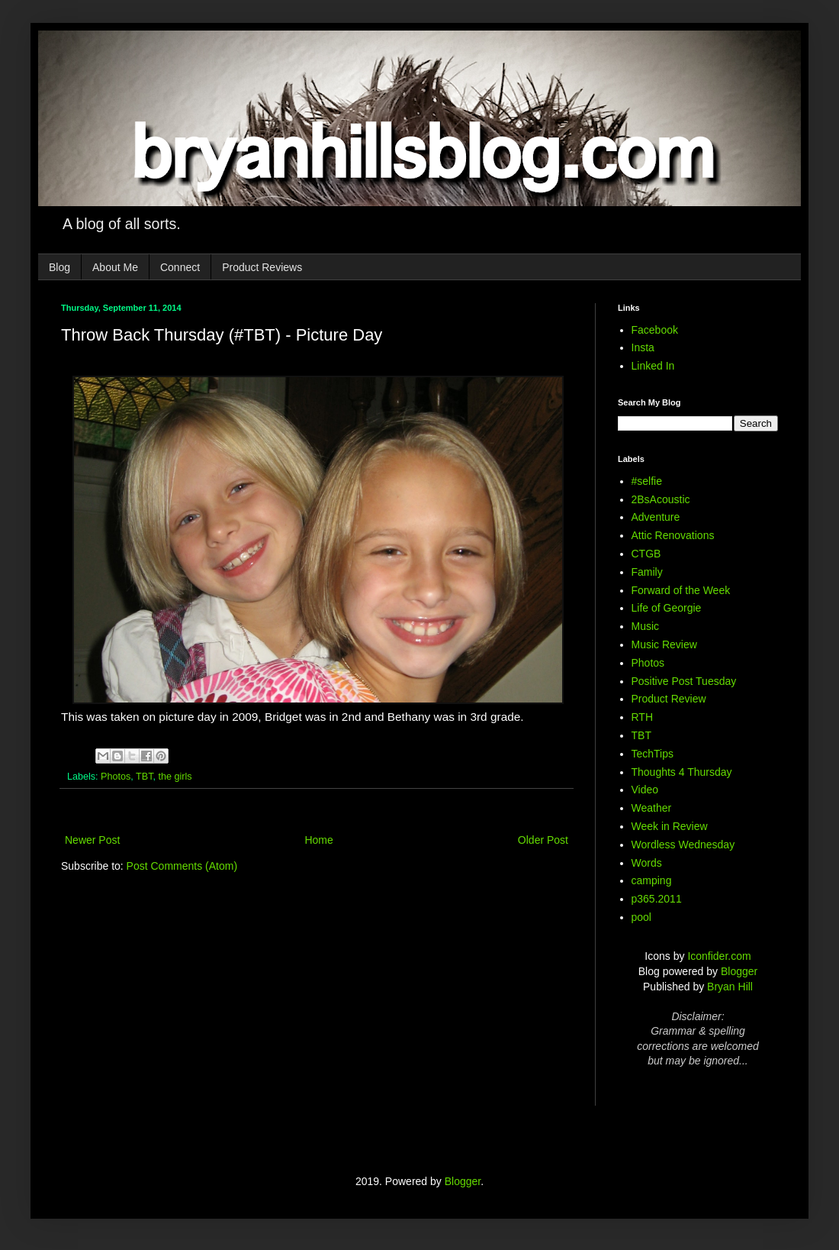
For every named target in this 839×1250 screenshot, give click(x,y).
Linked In (653, 366)
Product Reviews (262, 267)
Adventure (656, 517)
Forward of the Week (681, 590)
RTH (643, 717)
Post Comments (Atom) (182, 866)
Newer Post (92, 840)
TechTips (653, 754)
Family (647, 572)
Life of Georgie (667, 608)
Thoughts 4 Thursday (682, 772)
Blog (59, 267)
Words (647, 863)
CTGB (646, 553)
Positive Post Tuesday (684, 681)
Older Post (543, 840)
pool (641, 917)
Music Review (664, 644)
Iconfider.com (719, 956)
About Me (115, 267)
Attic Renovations (673, 535)
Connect (180, 267)
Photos (115, 776)
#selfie (647, 481)
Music (646, 626)
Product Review (669, 699)
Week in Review (670, 826)
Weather (652, 808)
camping (652, 880)
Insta (643, 347)
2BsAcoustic (661, 499)
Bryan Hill (730, 986)
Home (318, 840)
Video (645, 789)
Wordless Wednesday (683, 844)
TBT (144, 776)
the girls (175, 776)
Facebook (655, 330)
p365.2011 (657, 899)
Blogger (739, 971)
